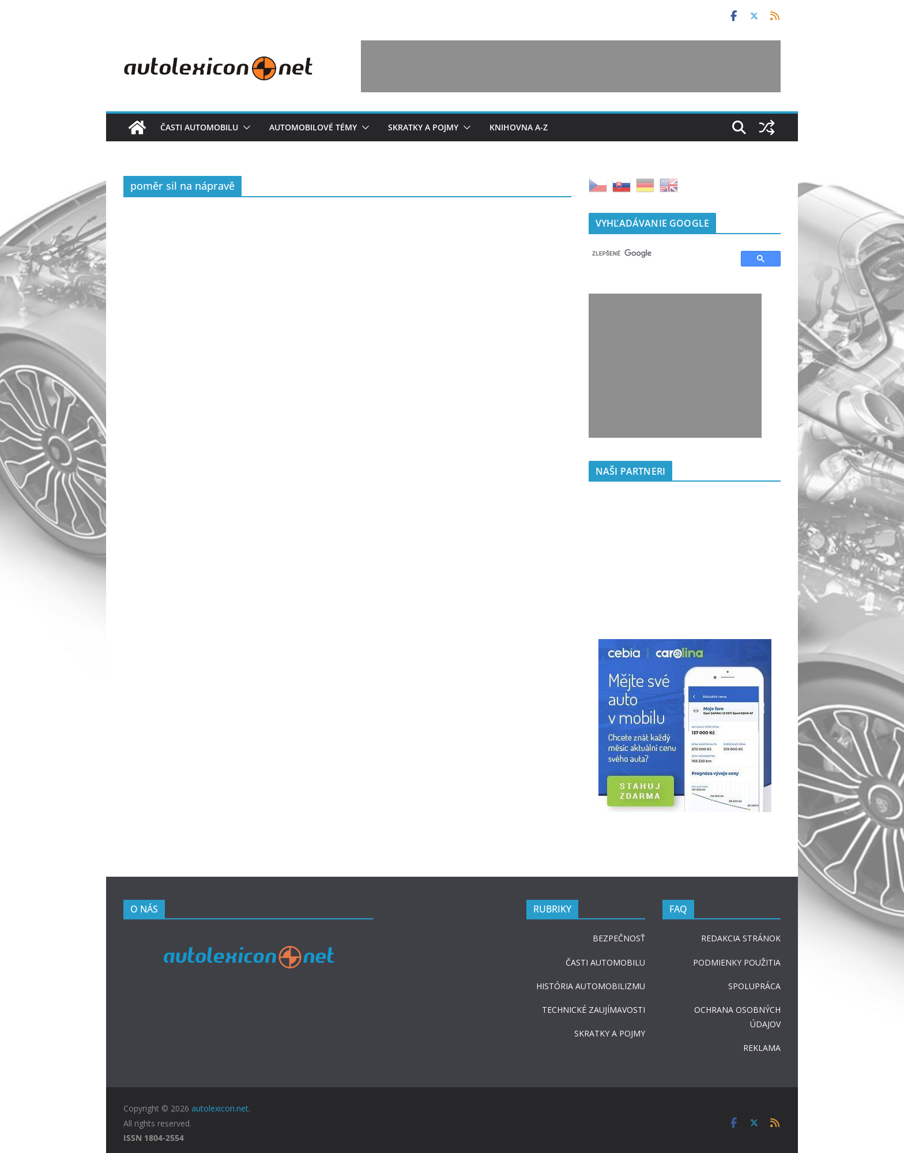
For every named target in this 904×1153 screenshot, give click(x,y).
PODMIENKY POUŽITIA (737, 962)
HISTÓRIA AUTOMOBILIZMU (590, 986)
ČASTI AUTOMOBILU (605, 962)
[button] (244, 127)
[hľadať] (659, 253)
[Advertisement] (571, 66)
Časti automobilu (199, 127)
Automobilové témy (313, 127)
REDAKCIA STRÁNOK (741, 938)
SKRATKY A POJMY (609, 1033)
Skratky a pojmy (423, 127)
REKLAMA (762, 1047)
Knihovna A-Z (518, 127)
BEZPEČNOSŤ (619, 938)
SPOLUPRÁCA (754, 986)
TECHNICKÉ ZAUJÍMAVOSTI (593, 1009)
